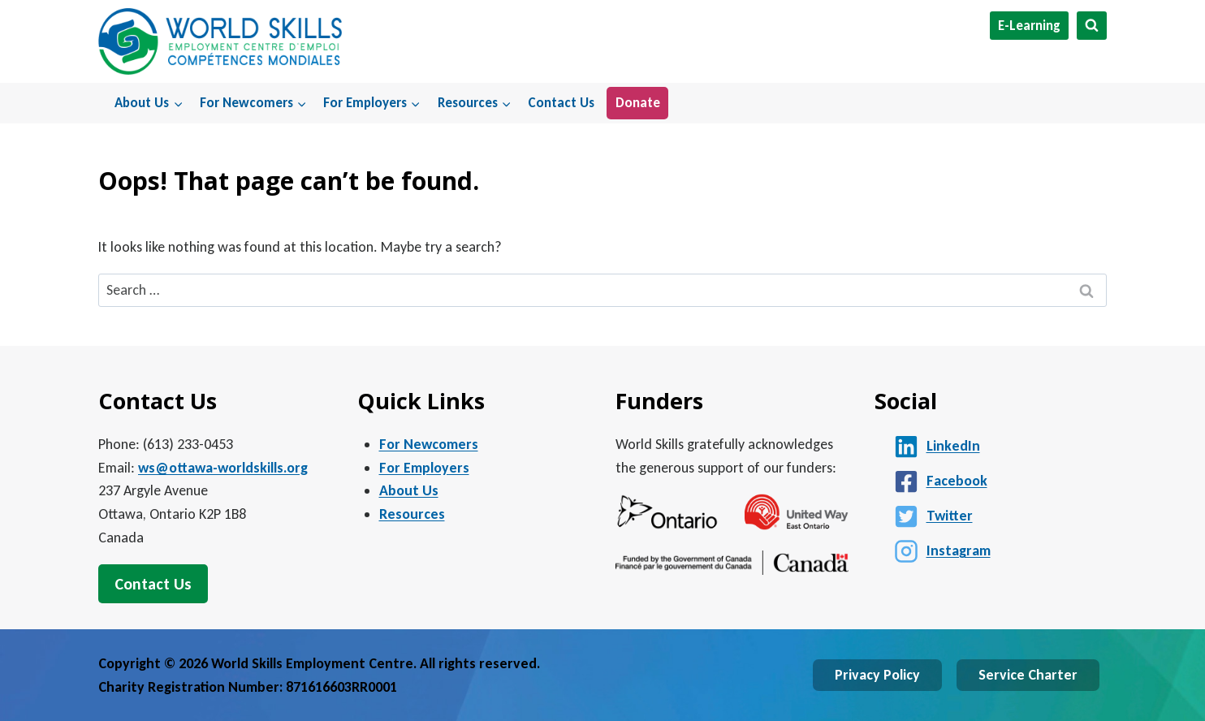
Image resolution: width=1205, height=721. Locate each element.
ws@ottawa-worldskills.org (223, 468)
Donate (637, 102)
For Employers (424, 468)
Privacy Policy (877, 675)
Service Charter (1028, 675)
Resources (412, 514)
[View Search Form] (1092, 25)
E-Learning (1029, 25)
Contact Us (561, 102)
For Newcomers (428, 444)
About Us (408, 490)
